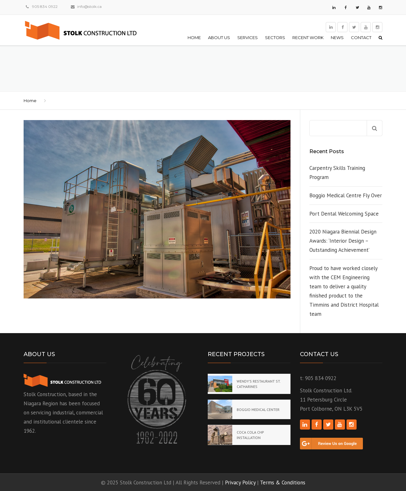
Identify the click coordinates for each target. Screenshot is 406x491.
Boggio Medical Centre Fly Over (345, 195)
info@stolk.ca (89, 6)
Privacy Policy (240, 482)
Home (194, 37)
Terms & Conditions (282, 482)
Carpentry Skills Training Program (337, 173)
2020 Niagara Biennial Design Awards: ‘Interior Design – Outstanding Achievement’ (342, 240)
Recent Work (308, 37)
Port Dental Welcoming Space (344, 213)
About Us (219, 37)
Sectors (275, 37)
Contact (361, 37)
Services (247, 37)
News (337, 37)
